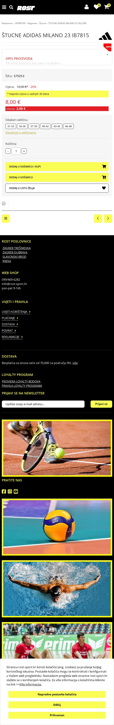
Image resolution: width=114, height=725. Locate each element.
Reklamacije (10, 337)
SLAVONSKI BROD (14, 257)
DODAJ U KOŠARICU (57, 177)
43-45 (57, 126)
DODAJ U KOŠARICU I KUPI (57, 167)
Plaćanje (8, 318)
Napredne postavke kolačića (57, 694)
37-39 (33, 126)
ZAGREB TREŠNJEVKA (17, 248)
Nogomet (32, 23)
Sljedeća (108, 218)
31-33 (10, 126)
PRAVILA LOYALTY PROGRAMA (22, 386)
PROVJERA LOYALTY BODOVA (21, 381)
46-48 (68, 126)
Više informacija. (30, 684)
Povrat (7, 331)
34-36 (22, 126)
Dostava (8, 324)
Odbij (57, 704)
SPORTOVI (20, 23)
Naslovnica (7, 23)
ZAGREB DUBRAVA (15, 252)
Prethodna (98, 218)
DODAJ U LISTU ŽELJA (57, 188)
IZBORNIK (5, 7)
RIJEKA (7, 261)
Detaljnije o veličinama (20, 133)
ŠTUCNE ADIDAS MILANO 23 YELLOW (67, 23)
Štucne (42, 23)
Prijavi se (101, 404)
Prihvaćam (57, 715)
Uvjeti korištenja (14, 312)
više (75, 363)
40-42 (45, 126)
